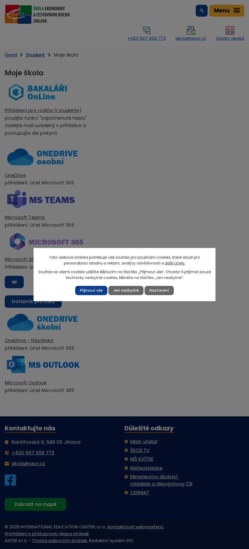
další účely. (175, 263)
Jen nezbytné (126, 290)
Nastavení (159, 290)
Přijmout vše (91, 290)
